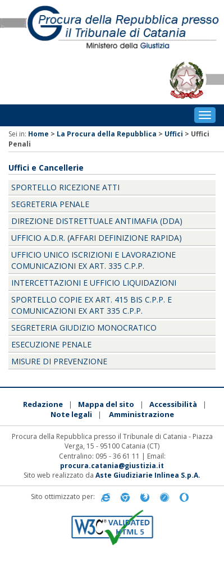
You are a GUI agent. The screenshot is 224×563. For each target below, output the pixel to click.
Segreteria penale (50, 204)
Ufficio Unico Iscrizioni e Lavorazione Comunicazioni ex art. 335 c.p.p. (93, 260)
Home (38, 134)
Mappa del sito (106, 404)
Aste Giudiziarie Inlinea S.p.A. (147, 475)
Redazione (43, 404)
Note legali (71, 414)
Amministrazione (141, 414)
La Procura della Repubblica (107, 134)
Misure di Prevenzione (59, 361)
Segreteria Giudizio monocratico (84, 327)
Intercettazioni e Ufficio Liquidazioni (93, 282)
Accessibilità (173, 404)
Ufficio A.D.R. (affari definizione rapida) (96, 237)
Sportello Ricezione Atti (65, 187)
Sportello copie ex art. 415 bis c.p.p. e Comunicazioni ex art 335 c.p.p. (91, 305)
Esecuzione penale (51, 344)
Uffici (173, 134)
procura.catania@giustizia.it (112, 465)
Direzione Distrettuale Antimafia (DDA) (96, 221)
